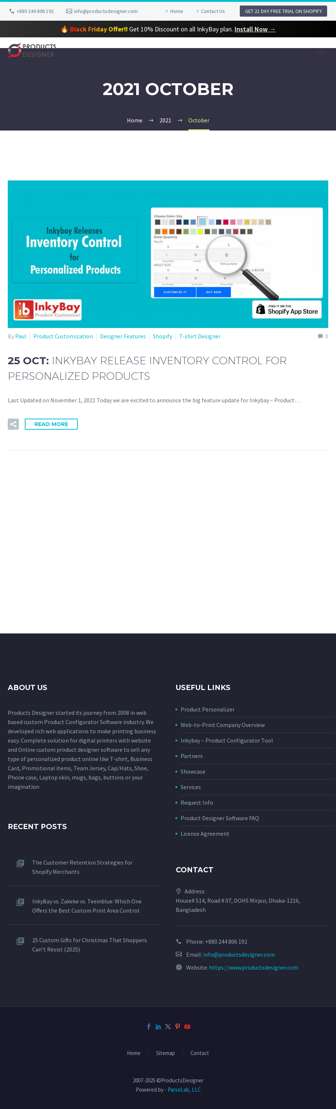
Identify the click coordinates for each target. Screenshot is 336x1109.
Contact (200, 1053)
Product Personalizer (208, 709)
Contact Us (213, 11)
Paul (20, 336)
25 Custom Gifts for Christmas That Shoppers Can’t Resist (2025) (89, 944)
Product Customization (63, 336)
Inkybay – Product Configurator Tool (227, 740)
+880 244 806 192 (35, 11)
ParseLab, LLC (184, 1089)
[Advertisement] (168, 581)
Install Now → (255, 29)
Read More (51, 424)
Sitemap (165, 1053)
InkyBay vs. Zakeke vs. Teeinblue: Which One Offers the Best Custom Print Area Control (87, 905)
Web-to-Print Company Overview (223, 724)
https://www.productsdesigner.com (253, 967)
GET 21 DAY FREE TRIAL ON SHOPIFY (283, 11)
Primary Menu (321, 52)
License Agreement (205, 833)
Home (176, 11)
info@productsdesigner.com (106, 11)
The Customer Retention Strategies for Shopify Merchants (82, 867)
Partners (192, 756)
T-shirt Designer (200, 336)
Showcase (193, 771)
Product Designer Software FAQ (220, 818)
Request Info (197, 802)
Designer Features (123, 336)
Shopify (162, 336)
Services (191, 787)
